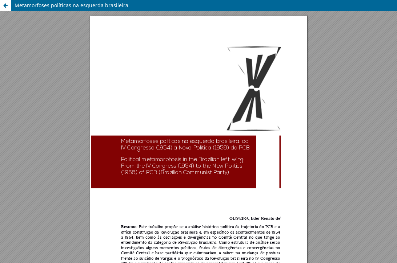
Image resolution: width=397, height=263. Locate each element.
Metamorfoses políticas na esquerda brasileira (71, 5)
